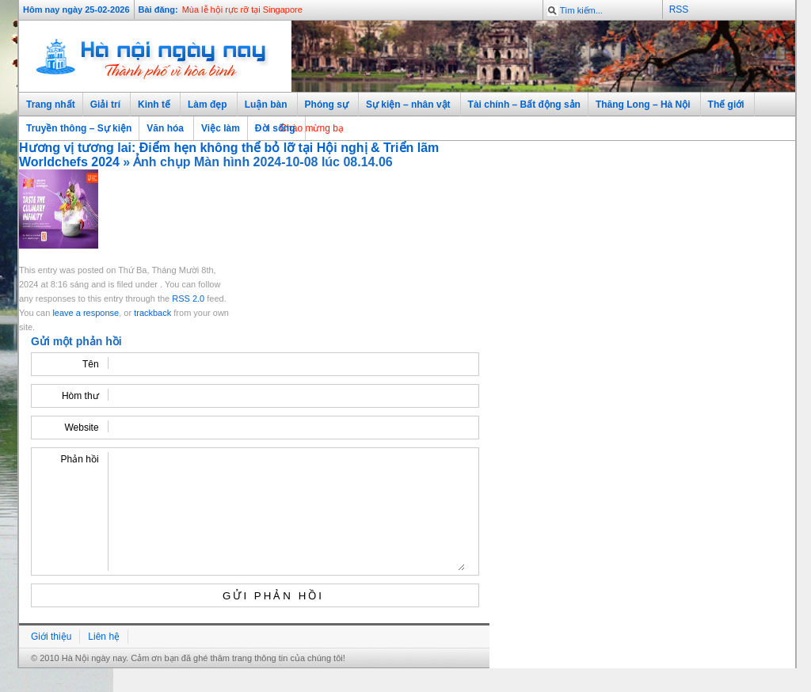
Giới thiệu (51, 660)
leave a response (85, 312)
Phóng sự (324, 105)
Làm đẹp (205, 105)
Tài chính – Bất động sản (524, 104)
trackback (152, 312)
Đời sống (273, 129)
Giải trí (103, 105)
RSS (679, 9)
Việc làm (220, 128)
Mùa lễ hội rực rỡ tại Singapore (242, 9)
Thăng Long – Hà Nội (640, 105)
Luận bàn (264, 105)
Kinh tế (152, 105)
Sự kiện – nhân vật (406, 105)
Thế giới (724, 105)
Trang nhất (50, 104)
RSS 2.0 (188, 298)
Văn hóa (162, 129)
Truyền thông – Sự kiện (78, 128)
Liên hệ (104, 660)
